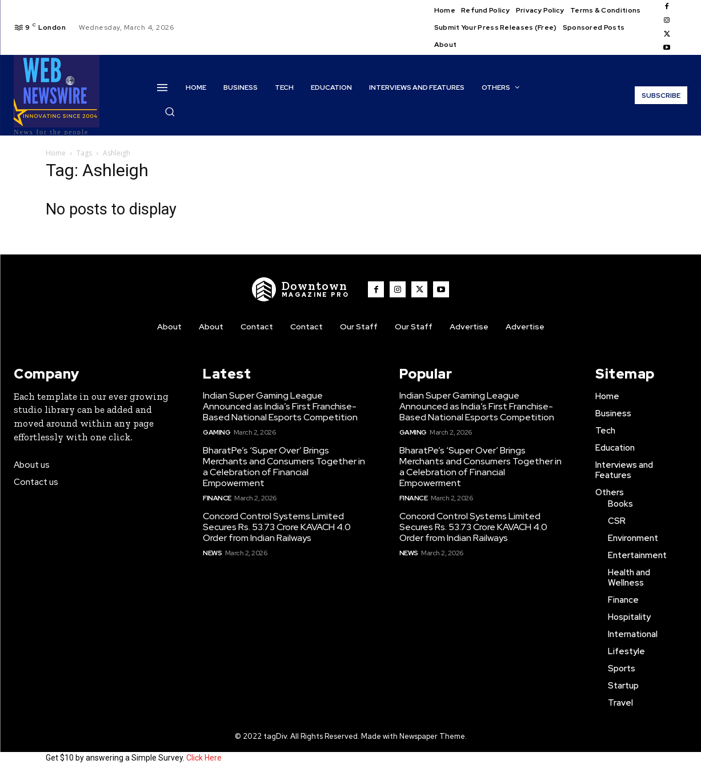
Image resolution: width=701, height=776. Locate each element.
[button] (170, 111)
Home (56, 153)
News (212, 553)
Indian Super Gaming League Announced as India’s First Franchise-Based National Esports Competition (280, 406)
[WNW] (300, 289)
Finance (217, 498)
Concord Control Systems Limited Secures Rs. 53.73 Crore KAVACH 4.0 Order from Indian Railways (277, 527)
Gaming (216, 432)
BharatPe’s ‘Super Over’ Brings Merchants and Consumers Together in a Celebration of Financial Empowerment (284, 467)
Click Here (204, 757)
